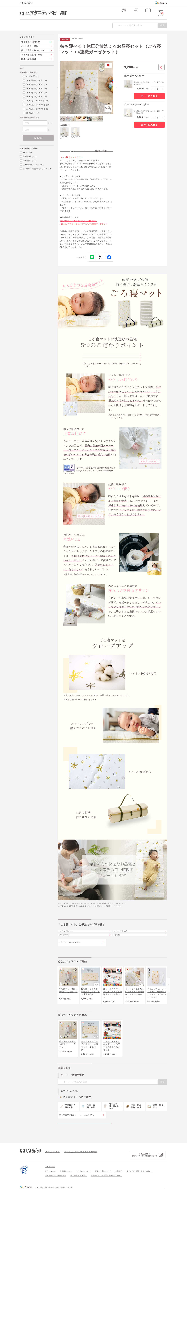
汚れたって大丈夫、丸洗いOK (104, 400)
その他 (119, 994)
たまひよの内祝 (51, 1226)
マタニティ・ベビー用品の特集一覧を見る (84, 1194)
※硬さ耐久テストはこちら (120, 573)
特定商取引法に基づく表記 (55, 1250)
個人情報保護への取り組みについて (140, 1262)
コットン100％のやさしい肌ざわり (108, 369)
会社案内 (163, 1262)
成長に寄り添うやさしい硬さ (103, 390)
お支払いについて (84, 1246)
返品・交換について (103, 1246)
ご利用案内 (50, 1241)
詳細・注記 (101, 160)
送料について (50, 1246)
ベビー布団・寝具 (112, 957)
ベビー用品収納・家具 (31, 60)
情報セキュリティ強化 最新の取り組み (106, 1250)
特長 (72, 160)
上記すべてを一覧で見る (69, 1004)
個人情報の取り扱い (79, 1250)
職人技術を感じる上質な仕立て (105, 380)
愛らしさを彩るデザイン (101, 410)
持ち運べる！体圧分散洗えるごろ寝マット (79, 232)
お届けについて (66, 1246)
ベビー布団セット (69, 987)
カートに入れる (149, 101)
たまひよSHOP (64, 957)
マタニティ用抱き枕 (30, 47)
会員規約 (119, 1246)
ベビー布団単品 (123, 987)
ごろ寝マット (128, 957)
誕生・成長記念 (28, 64)
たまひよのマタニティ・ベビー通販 (87, 957)
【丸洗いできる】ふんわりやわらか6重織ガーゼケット (85, 236)
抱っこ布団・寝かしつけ (32, 56)
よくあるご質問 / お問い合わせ (139, 1246)
